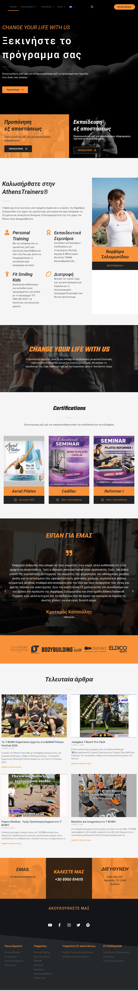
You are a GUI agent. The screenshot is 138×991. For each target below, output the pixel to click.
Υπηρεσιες (47, 7)
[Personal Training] (7, 232)
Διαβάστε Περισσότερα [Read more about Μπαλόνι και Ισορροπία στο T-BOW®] (81, 840)
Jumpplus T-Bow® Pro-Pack (88, 742)
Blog (61, 7)
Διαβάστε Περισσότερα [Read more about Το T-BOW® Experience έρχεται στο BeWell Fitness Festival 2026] (11, 767)
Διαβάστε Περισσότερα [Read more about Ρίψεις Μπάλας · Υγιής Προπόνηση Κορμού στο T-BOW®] (11, 844)
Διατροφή (63, 274)
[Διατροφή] (48, 274)
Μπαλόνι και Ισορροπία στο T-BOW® (93, 821)
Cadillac (69, 491)
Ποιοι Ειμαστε (29, 7)
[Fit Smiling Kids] (7, 274)
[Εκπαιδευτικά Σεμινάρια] (48, 232)
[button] (92, 7)
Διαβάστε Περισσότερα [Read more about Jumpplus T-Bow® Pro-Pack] (81, 764)
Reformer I (114, 491)
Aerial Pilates (24, 491)
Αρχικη (13, 7)
